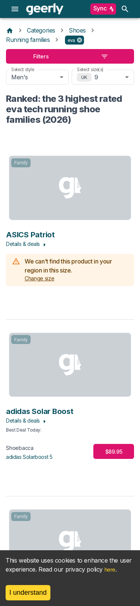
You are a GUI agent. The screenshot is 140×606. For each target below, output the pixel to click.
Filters (70, 56)
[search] (125, 9)
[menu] (15, 9)
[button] (74, 40)
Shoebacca (20, 448)
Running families (28, 39)
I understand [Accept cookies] (28, 592)
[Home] (9, 30)
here (110, 569)
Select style (22, 69)
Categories (41, 30)
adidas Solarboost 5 (29, 457)
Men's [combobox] (19, 77)
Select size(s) (90, 69)
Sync (103, 9)
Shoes (77, 30)
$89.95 (113, 451)
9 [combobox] (96, 77)
